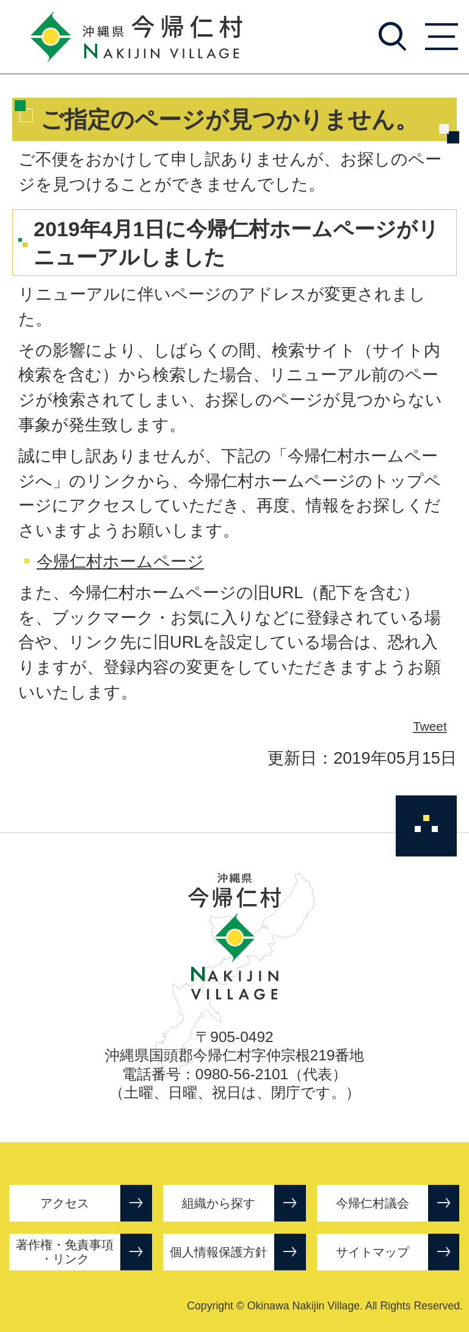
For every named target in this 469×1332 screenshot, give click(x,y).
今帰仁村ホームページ (120, 561)
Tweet (430, 726)
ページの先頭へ (426, 825)
